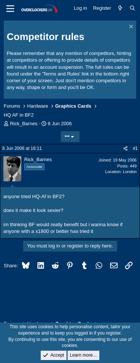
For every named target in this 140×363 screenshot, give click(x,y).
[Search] (132, 8)
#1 (135, 148)
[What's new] (120, 8)
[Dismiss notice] (130, 27)
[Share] (125, 148)
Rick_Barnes (24, 123)
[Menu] (10, 8)
